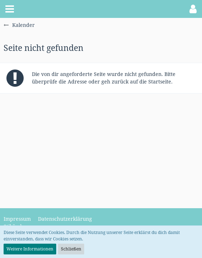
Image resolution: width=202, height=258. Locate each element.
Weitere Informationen (29, 249)
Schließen (71, 249)
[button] (10, 9)
